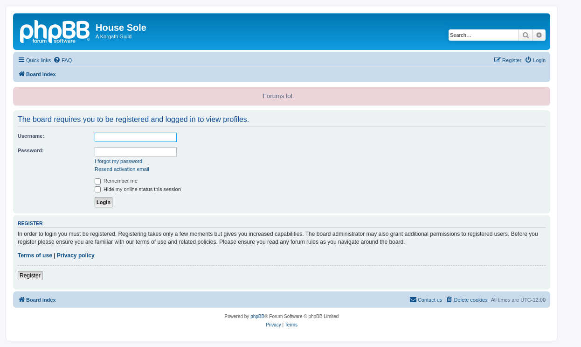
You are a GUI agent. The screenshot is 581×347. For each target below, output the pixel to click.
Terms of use (35, 255)
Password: (31, 150)
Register (30, 275)
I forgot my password (118, 161)
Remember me (116, 181)
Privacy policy (76, 255)
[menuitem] (62, 60)
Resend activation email (122, 169)
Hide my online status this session (138, 189)
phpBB (257, 316)
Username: (31, 136)
